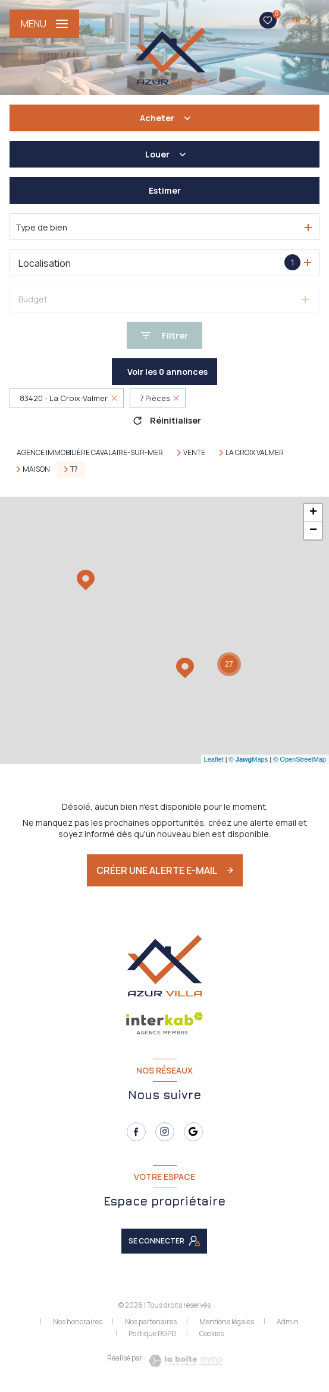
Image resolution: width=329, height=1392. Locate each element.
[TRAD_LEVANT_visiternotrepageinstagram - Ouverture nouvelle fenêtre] (164, 1131)
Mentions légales (226, 1322)
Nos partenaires (151, 1322)
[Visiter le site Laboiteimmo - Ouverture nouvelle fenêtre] (184, 1360)
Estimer (165, 190)
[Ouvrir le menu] (44, 24)
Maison (36, 469)
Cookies (211, 1334)
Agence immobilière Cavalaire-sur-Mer (90, 452)
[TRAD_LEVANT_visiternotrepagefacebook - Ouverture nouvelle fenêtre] (136, 1131)
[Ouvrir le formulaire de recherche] (164, 335)
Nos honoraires (77, 1322)
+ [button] (313, 513)
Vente (194, 452)
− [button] (313, 530)
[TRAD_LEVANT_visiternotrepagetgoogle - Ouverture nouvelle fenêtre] (193, 1131)
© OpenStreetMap (299, 759)
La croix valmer (254, 452)
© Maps (248, 759)
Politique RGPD (153, 1333)
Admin (288, 1322)
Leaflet (214, 759)
